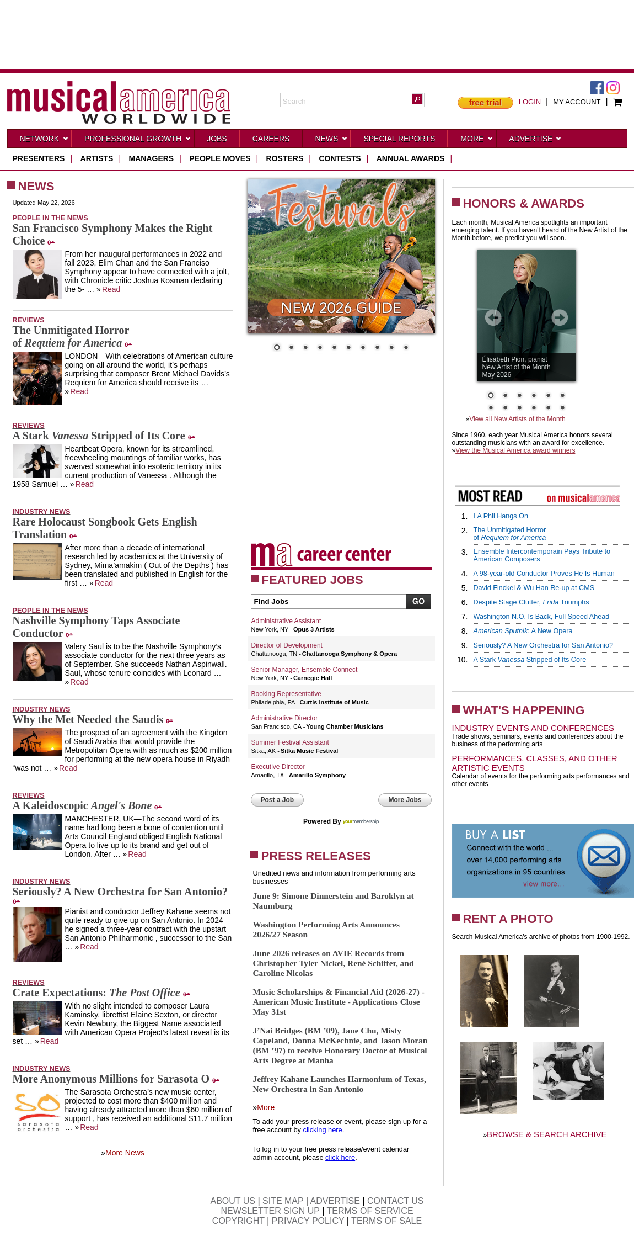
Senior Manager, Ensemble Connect (304, 669)
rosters (285, 158)
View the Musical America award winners (515, 450)
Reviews (29, 320)
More (476, 140)
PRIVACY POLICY (308, 1221)
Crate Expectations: (96, 992)
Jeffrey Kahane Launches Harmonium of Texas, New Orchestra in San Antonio (339, 1084)
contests (340, 158)
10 (406, 348)
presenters (39, 158)
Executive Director (278, 767)
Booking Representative (286, 694)
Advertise (535, 140)
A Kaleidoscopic (82, 805)
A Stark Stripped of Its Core (99, 435)
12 (562, 408)
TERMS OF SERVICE (370, 1211)
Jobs (217, 138)
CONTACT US (395, 1201)
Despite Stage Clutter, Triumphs (531, 602)
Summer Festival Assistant (290, 742)
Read (111, 289)
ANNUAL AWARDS (411, 158)
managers (151, 158)
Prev (493, 317)
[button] (417, 98)
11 (548, 408)
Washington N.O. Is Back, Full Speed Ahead (542, 616)
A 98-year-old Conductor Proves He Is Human (544, 573)
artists (97, 158)
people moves (219, 158)
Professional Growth (137, 140)
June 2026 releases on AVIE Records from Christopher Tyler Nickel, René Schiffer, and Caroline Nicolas (333, 963)
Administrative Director (284, 718)
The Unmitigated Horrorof (71, 336)
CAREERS (271, 138)
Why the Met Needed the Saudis (88, 719)
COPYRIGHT (238, 1221)
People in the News (50, 218)
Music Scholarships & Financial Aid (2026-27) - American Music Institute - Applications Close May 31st (339, 1001)
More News (124, 1152)
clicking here (322, 1130)
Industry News (42, 512)
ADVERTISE (335, 1201)
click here (340, 1157)
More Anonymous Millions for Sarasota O (111, 1079)
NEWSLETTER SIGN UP (270, 1211)
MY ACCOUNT (576, 102)
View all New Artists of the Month (517, 419)
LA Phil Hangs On (501, 516)
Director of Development (287, 645)
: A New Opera (523, 631)
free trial (485, 102)
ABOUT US (232, 1201)
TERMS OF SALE (386, 1221)
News (331, 140)
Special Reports (399, 138)
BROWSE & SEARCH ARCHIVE (547, 1134)
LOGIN (530, 102)
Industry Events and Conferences (533, 728)
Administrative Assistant (286, 621)
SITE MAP (282, 1201)
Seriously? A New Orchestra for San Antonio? (120, 891)
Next (559, 317)
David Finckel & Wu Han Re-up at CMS (534, 588)
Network (44, 140)
